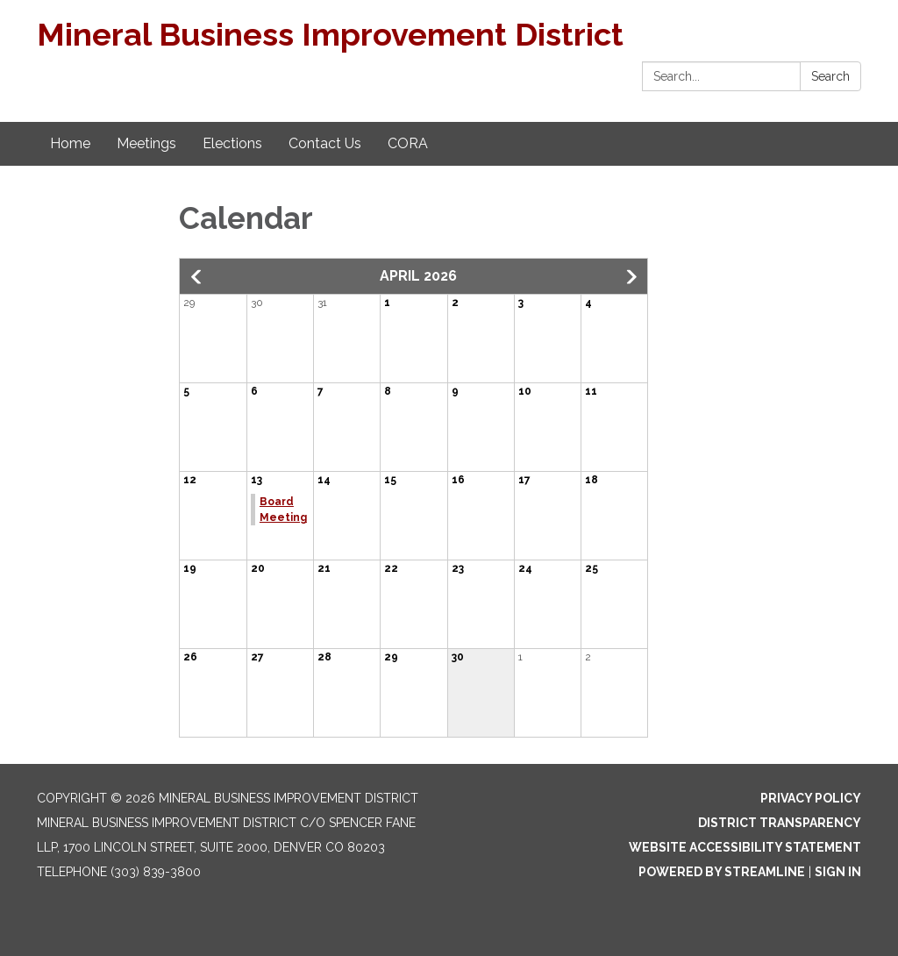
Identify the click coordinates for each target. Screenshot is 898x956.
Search (830, 76)
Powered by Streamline (721, 872)
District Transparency (779, 823)
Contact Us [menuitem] (325, 143)
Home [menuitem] (70, 143)
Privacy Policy (810, 798)
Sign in (838, 872)
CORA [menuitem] (408, 143)
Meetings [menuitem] (146, 143)
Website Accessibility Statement (745, 847)
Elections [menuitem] (232, 143)
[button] (197, 277)
